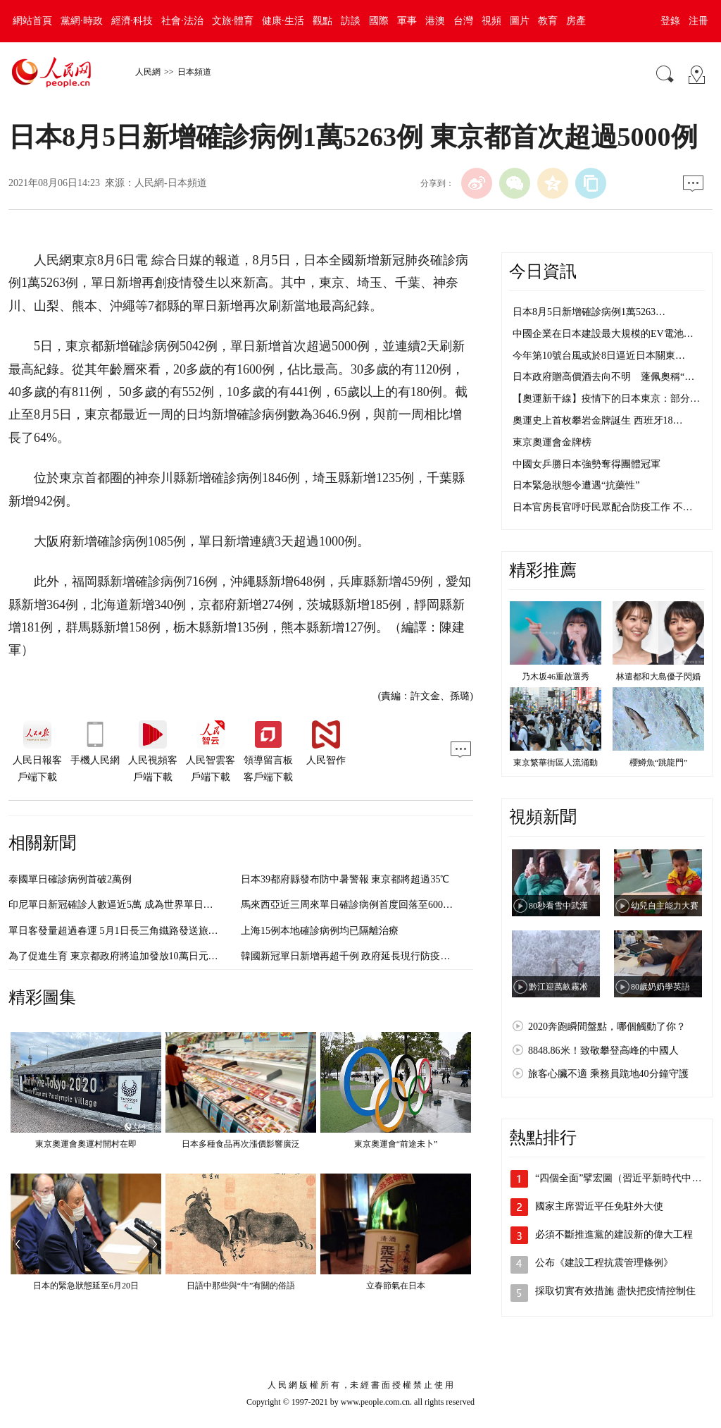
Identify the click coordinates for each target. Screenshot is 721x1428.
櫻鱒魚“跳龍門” (658, 763)
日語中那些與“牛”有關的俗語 (241, 1286)
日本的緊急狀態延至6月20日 (86, 1286)
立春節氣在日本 (395, 1286)
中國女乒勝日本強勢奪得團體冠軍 (586, 464)
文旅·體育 (233, 21)
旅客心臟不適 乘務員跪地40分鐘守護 (608, 1074)
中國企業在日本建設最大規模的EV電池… (603, 333)
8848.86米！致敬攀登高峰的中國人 (603, 1050)
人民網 (148, 72)
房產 (576, 21)
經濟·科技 (132, 21)
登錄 (670, 21)
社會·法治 (182, 21)
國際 (379, 21)
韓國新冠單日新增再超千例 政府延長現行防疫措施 (350, 956)
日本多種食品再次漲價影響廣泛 (241, 1144)
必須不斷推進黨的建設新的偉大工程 (614, 1234)
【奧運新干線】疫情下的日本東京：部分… (606, 398)
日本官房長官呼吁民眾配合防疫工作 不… (603, 507)
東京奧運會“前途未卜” (396, 1144)
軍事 (407, 21)
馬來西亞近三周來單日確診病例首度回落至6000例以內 (359, 904)
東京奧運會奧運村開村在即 (86, 1144)
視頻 (491, 21)
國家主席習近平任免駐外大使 (599, 1206)
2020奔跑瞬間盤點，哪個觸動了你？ (607, 1026)
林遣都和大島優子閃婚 (658, 677)
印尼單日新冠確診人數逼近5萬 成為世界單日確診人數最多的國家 (150, 904)
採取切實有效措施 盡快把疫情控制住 (615, 1291)
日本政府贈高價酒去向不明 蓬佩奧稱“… (603, 376)
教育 (548, 21)
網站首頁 (32, 21)
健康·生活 (283, 21)
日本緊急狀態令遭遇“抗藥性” (576, 485)
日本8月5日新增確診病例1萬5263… (589, 312)
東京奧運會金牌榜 (552, 442)
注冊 (698, 21)
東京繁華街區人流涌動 (555, 763)
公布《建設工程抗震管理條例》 (604, 1262)
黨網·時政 (82, 21)
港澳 (435, 21)
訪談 (350, 21)
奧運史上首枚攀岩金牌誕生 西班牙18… (598, 420)
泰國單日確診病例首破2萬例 (70, 879)
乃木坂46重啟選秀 (555, 677)
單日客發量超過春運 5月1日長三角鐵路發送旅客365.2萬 (129, 930)
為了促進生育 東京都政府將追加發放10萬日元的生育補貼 (133, 956)
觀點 (322, 21)
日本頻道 (194, 72)
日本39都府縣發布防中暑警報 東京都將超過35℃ (345, 879)
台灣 (463, 21)
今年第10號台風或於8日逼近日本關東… (599, 355)
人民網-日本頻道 (170, 183)
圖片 (519, 21)
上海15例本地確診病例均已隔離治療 (320, 930)
